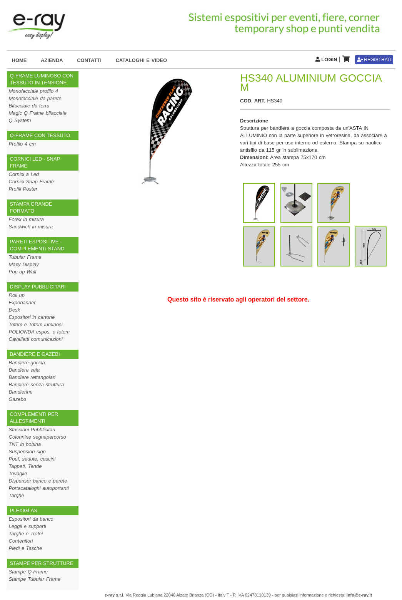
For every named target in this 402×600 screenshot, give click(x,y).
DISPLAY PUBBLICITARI (38, 287)
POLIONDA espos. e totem (39, 332)
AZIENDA (52, 60)
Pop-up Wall (23, 272)
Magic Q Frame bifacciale (38, 113)
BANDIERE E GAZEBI (35, 354)
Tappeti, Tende (25, 466)
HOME (19, 60)
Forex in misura (26, 219)
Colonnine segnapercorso (37, 437)
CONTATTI (89, 60)
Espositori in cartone (32, 317)
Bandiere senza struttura (36, 384)
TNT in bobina (25, 444)
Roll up (17, 295)
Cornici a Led (24, 174)
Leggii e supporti (27, 526)
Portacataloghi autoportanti (39, 488)
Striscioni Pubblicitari (32, 429)
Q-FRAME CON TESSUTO (40, 135)
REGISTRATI (374, 59)
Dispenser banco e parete (38, 481)
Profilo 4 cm (22, 144)
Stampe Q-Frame (28, 572)
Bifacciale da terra (29, 106)
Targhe (16, 495)
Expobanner (22, 302)
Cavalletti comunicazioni (36, 339)
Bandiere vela (24, 370)
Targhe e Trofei (26, 533)
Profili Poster (23, 189)
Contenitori (21, 541)
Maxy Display (24, 264)
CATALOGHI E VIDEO (141, 60)
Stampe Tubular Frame (35, 579)
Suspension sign (27, 451)
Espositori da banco (31, 519)
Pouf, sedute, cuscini (32, 459)
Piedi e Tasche (25, 548)
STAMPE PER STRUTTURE (41, 563)
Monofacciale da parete (35, 98)
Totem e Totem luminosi (36, 324)
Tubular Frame (25, 257)
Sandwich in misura (31, 227)
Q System (20, 120)
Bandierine (21, 392)
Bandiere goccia (27, 362)
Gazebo (18, 399)
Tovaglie (18, 473)
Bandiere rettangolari (32, 377)
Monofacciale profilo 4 (33, 91)
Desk (14, 310)
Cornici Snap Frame (31, 181)
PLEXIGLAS (24, 510)
